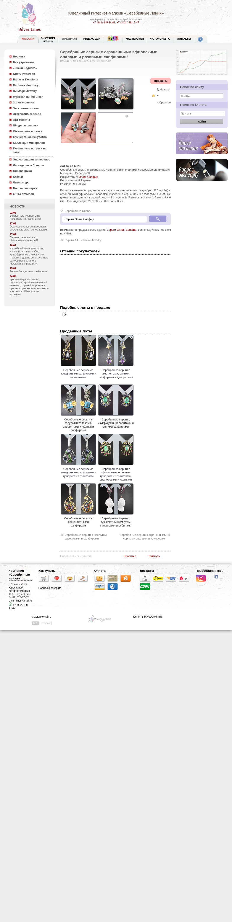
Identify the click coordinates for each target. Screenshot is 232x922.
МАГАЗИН (28, 38)
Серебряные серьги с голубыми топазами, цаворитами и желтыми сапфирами (78, 423)
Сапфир (92, 176)
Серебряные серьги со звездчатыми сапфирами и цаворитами (78, 372)
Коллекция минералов (29, 142)
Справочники (22, 171)
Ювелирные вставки (27, 131)
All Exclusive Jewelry (86, 61)
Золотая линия (23, 102)
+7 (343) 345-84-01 (104, 22)
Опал (82, 176)
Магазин (65, 61)
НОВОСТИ (18, 206)
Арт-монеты (21, 119)
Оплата (100, 570)
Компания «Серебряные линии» (19, 574)
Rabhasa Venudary (26, 85)
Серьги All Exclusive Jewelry (82, 240)
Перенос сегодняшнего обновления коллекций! (24, 239)
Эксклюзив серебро (27, 114)
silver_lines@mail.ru (20, 600)
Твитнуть (154, 556)
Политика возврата (50, 588)
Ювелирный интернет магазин (19, 589)
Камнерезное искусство (30, 137)
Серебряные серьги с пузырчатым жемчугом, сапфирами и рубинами (116, 520)
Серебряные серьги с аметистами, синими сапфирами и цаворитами (116, 372)
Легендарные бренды (28, 165)
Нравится (130, 556)
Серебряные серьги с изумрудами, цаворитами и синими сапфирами (116, 421)
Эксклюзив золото (26, 108)
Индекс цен (91, 38)
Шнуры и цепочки (25, 125)
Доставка (147, 570)
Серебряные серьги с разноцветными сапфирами (78, 520)
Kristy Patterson (24, 73)
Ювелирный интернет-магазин (95, 13)
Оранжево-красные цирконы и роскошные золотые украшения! (29, 228)
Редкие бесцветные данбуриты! (28, 271)
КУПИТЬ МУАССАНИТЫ (148, 616)
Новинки (19, 56)
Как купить (47, 570)
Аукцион (69, 39)
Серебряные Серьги (77, 211)
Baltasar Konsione (25, 79)
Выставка (48, 39)
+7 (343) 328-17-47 (128, 22)
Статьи (18, 176)
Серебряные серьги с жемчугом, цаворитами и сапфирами (86, 536)
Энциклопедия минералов (31, 159)
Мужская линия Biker (28, 96)
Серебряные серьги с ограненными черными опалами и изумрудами (142, 536)
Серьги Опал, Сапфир (121, 229)
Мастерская (135, 38)
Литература (21, 182)
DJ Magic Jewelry (25, 91)
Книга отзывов (23, 194)
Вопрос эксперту (25, 188)
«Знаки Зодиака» (25, 68)
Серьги (106, 61)
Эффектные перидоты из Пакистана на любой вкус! (25, 217)
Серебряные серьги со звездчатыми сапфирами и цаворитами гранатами (78, 471)
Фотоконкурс (160, 38)
